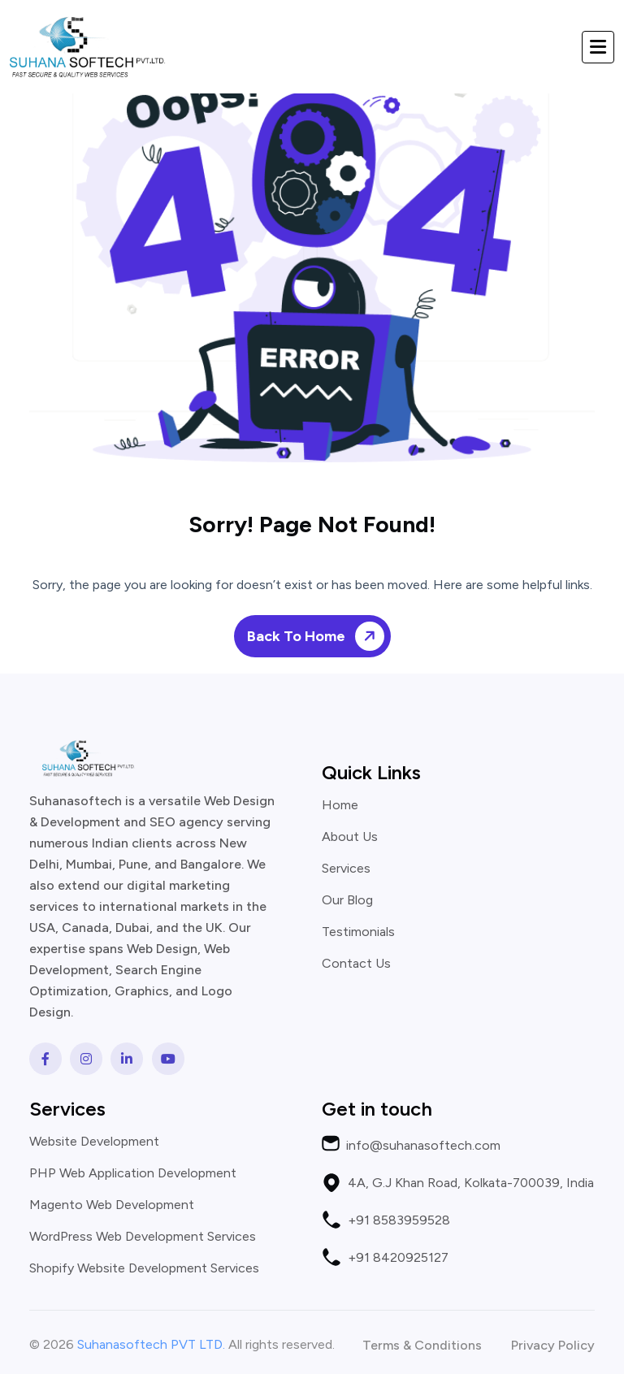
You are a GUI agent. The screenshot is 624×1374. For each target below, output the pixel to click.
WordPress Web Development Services (142, 1236)
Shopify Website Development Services (144, 1268)
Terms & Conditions (422, 1345)
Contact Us (356, 963)
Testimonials (358, 931)
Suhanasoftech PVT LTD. (151, 1344)
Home (340, 805)
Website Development (94, 1141)
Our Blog (347, 900)
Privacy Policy (553, 1345)
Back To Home (318, 636)
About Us (350, 836)
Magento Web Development (111, 1204)
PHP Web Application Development (132, 1173)
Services (346, 868)
